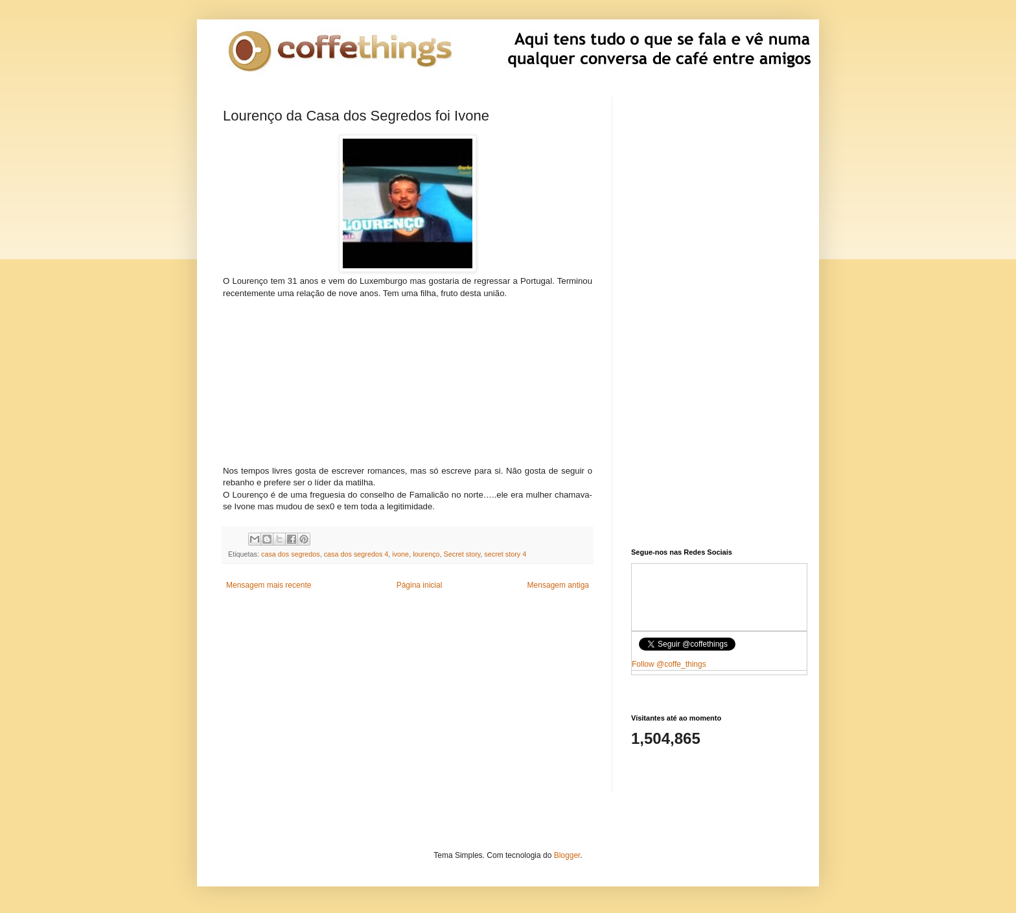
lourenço (426, 554)
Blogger (567, 855)
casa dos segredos (290, 554)
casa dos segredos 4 (356, 554)
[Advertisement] (408, 380)
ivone (400, 554)
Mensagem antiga (558, 585)
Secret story (462, 554)
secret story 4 (505, 554)
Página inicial (420, 585)
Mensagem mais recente (268, 585)
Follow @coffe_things (669, 664)
